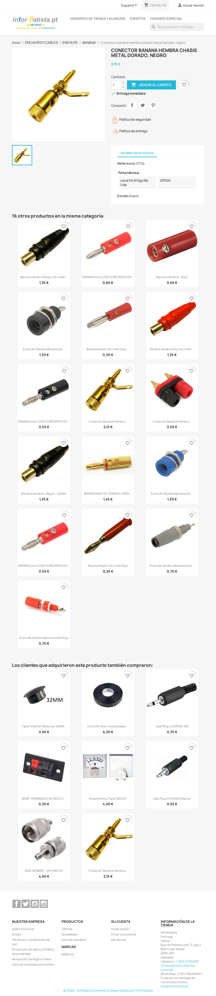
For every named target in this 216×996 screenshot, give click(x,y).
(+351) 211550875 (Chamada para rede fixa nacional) (180, 965)
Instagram (44, 904)
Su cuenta (120, 921)
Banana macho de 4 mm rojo (108, 566)
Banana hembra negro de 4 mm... (43, 277)
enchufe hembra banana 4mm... (172, 566)
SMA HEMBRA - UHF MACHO (44, 871)
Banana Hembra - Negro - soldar (43, 494)
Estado (123, 196)
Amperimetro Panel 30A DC (108, 799)
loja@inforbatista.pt (175, 986)
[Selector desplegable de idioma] (129, 5)
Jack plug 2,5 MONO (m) (172, 726)
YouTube (35, 904)
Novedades (70, 934)
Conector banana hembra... (108, 421)
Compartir (132, 105)
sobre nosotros (23, 929)
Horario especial (166, 18)
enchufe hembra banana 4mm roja (44, 638)
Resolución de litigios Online (31, 959)
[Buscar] (177, 27)
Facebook (16, 904)
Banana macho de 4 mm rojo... (108, 349)
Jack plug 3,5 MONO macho (172, 799)
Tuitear (143, 105)
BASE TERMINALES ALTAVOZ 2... (44, 799)
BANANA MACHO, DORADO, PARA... (108, 494)
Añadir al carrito (151, 85)
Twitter (25, 904)
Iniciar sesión (120, 929)
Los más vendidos (74, 940)
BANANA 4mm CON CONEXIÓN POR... (108, 277)
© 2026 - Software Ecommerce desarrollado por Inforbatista (108, 990)
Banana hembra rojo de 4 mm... (172, 349)
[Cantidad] (116, 84)
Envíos (16, 934)
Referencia (126, 163)
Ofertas (67, 929)
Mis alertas (118, 940)
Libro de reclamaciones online (33, 964)
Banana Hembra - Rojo (172, 277)
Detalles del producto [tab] (137, 153)
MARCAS (68, 954)
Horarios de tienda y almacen (97, 18)
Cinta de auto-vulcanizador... (108, 726)
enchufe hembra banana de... (44, 349)
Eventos (138, 18)
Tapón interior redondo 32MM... (43, 726)
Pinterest (153, 105)
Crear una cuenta (123, 934)
